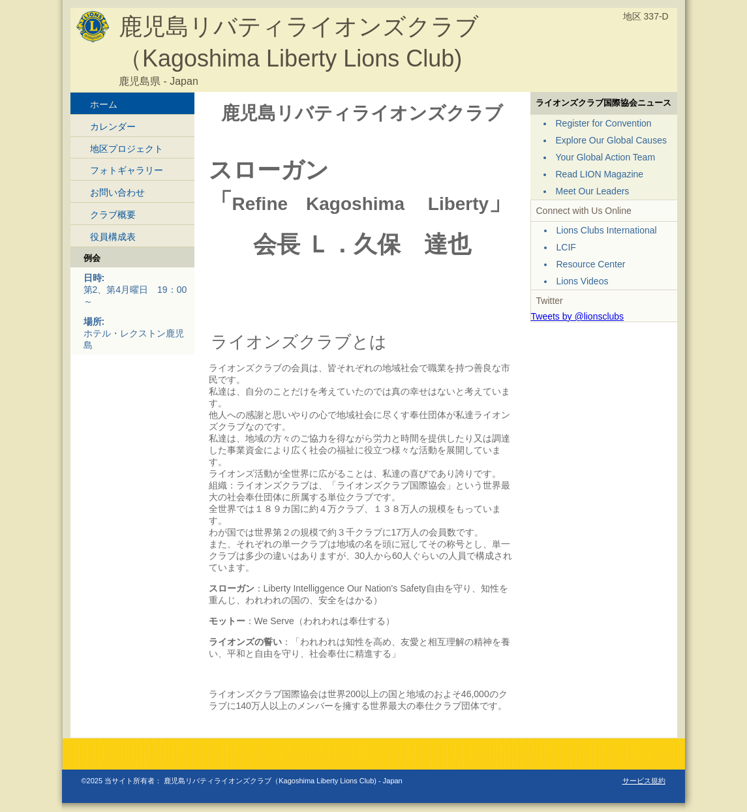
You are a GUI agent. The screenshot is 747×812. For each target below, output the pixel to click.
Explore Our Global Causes (611, 140)
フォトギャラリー (126, 170)
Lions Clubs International (606, 230)
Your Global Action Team (606, 157)
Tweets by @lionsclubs (577, 316)
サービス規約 (643, 781)
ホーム (103, 104)
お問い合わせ (117, 192)
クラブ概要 (113, 214)
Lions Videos (582, 281)
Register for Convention (604, 123)
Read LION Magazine (600, 174)
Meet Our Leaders (593, 191)
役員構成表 (113, 237)
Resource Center (591, 264)
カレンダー (113, 126)
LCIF (566, 247)
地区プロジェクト (126, 148)
